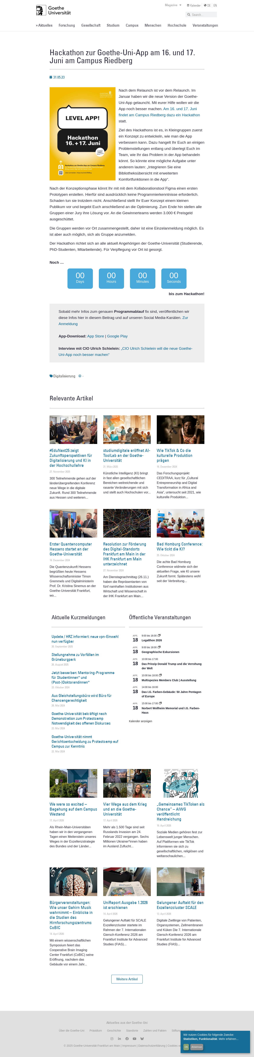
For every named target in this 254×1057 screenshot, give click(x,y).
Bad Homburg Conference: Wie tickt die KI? (180, 546)
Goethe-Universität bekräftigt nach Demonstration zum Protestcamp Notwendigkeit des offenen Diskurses (81, 718)
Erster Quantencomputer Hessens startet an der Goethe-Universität (71, 549)
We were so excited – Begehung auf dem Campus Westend (73, 809)
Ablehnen (196, 1047)
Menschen (153, 25)
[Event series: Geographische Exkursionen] (159, 647)
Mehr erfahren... (229, 1039)
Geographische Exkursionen (160, 652)
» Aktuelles (44, 25)
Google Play (117, 336)
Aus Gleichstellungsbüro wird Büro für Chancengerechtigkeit (82, 698)
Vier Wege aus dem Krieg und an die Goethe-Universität (125, 809)
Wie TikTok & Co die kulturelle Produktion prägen (174, 455)
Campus (132, 25)
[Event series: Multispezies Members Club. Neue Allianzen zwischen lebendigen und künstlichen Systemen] (160, 675)
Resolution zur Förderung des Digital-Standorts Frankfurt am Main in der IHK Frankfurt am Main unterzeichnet (124, 554)
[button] (127, 979)
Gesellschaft (90, 25)
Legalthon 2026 (152, 640)
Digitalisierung (64, 376)
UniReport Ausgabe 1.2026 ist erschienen (125, 905)
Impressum (128, 1045)
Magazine (173, 5)
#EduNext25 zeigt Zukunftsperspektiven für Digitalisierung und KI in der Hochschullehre (71, 458)
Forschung (67, 25)
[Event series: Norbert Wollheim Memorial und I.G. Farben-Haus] (160, 703)
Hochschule (177, 25)
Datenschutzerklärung (151, 1045)
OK (186, 1047)
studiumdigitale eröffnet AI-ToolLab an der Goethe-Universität (126, 455)
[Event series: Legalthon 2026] (159, 635)
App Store (95, 336)
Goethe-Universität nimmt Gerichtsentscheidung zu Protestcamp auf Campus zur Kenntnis (85, 741)
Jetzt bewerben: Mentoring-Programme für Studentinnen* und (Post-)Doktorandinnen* (83, 677)
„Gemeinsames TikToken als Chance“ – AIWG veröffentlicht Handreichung (180, 811)
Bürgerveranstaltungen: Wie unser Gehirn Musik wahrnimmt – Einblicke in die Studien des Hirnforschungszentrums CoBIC (71, 915)
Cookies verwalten (178, 1045)
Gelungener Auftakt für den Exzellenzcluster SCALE (180, 905)
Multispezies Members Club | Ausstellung (169, 680)
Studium (113, 25)
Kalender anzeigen (140, 721)
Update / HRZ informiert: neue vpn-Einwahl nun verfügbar (85, 639)
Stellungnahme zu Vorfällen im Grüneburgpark (75, 657)
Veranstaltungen (205, 25)
